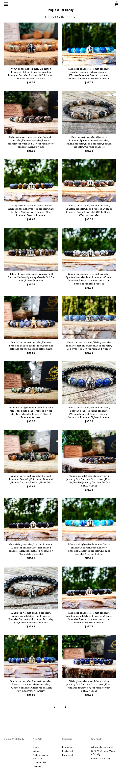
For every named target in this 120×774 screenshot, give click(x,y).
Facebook (67, 755)
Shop (36, 747)
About (36, 751)
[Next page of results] (65, 707)
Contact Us (39, 762)
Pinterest (67, 751)
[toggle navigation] (6, 4)
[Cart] (116, 4)
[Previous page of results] (54, 707)
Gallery (37, 766)
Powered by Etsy (101, 758)
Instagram (68, 747)
